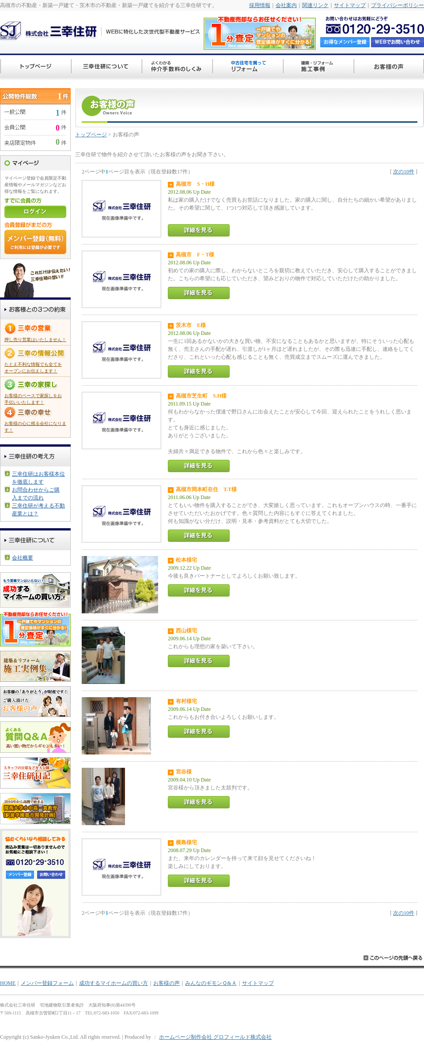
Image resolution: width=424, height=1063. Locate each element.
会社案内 (286, 5)
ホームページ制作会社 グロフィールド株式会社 (215, 1037)
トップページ (91, 134)
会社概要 (22, 558)
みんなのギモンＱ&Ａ (210, 983)
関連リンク (315, 5)
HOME (7, 983)
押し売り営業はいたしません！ (35, 339)
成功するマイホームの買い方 (113, 983)
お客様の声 (166, 983)
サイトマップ (350, 5)
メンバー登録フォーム (47, 983)
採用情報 (259, 5)
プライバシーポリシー (397, 5)
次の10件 (403, 172)
